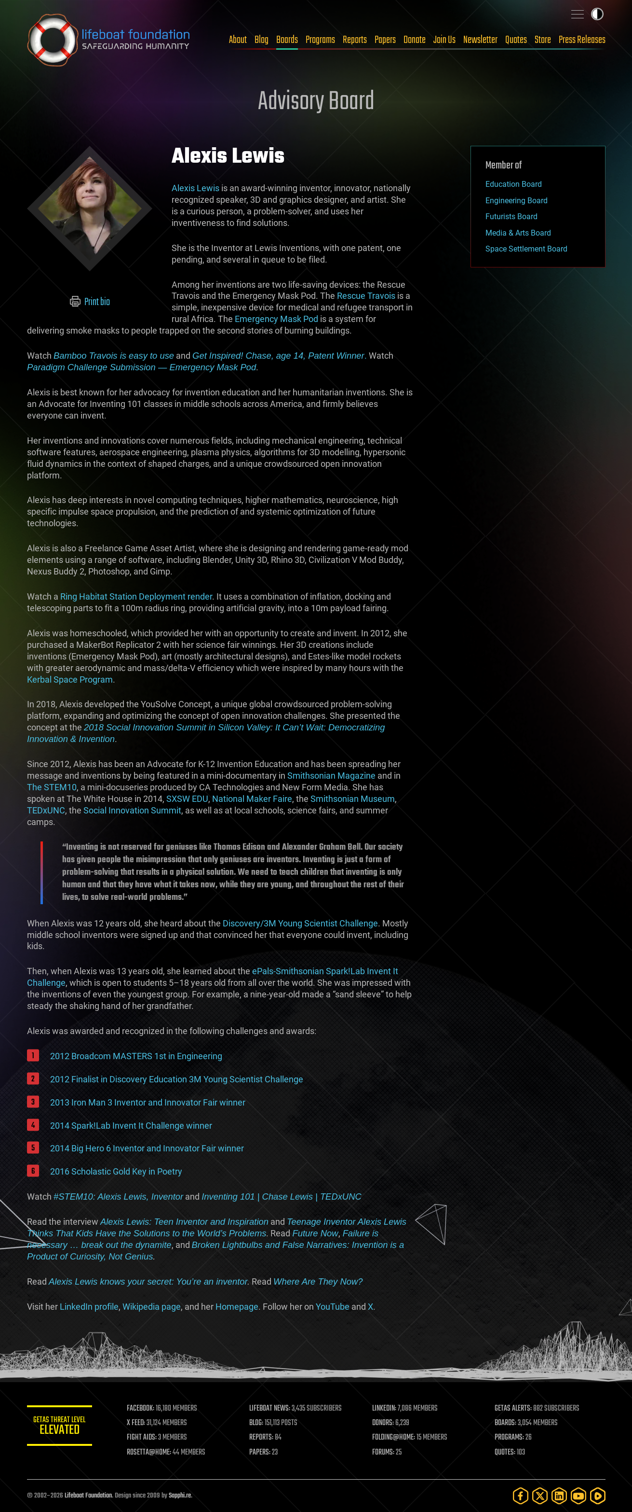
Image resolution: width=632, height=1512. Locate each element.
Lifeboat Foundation (88, 1495)
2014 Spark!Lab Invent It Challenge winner (131, 1125)
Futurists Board (511, 216)
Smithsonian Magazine (331, 775)
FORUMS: (384, 1452)
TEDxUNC (46, 810)
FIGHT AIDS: (144, 1437)
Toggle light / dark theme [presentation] (597, 14)
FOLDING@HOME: (394, 1437)
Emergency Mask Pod (276, 319)
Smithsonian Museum (352, 799)
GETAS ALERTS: (513, 1408)
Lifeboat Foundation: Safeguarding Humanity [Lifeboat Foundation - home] (109, 40)
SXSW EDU (187, 799)
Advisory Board (316, 102)
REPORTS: (263, 1437)
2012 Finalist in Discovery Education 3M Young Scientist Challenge (176, 1079)
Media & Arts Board (518, 233)
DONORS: (384, 1423)
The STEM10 (52, 787)
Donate (414, 40)
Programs (320, 40)
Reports (355, 40)
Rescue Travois (366, 296)
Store (543, 40)
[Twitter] (540, 1495)
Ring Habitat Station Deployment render (136, 596)
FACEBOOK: (143, 1408)
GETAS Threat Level (61, 1427)
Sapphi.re (180, 1495)
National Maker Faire (252, 799)
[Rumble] (597, 1495)
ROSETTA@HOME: (151, 1452)
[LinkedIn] (559, 1495)
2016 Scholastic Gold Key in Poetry (116, 1171)
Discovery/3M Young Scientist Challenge (300, 923)
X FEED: (138, 1423)
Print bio (89, 302)
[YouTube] (578, 1495)
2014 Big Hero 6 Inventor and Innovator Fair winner (147, 1148)
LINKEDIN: (385, 1408)
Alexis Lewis (195, 188)
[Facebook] (520, 1495)
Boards (287, 40)
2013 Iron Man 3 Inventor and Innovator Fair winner (147, 1102)
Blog (262, 40)
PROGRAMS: (509, 1437)
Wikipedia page (151, 1307)
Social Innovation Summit (132, 810)
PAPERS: (261, 1452)
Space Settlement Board (526, 248)
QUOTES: (505, 1452)
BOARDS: (506, 1423)
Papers (385, 40)
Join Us (444, 40)
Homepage (236, 1307)
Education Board (513, 184)
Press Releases (582, 40)
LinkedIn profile (89, 1307)
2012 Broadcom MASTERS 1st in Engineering (136, 1056)
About (238, 40)
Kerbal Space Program (70, 679)
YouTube (333, 1307)
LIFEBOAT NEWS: (271, 1408)
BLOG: (258, 1423)
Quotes (516, 40)
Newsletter (480, 40)
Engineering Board (516, 200)
